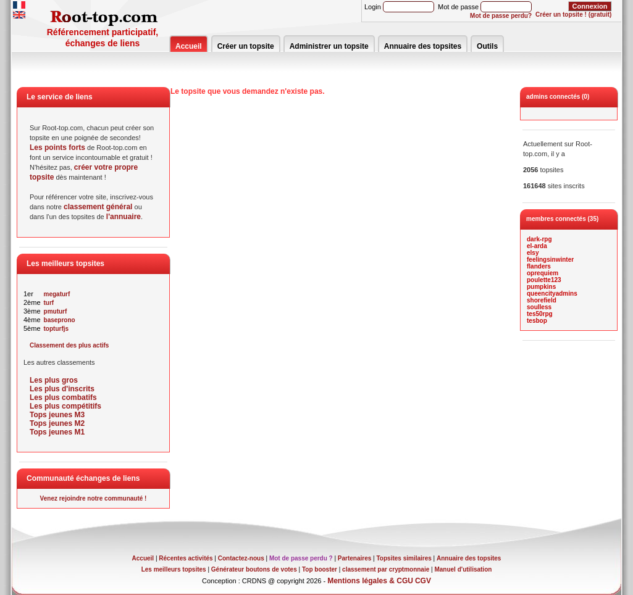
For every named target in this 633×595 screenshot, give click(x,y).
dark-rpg (539, 239)
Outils (487, 46)
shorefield (541, 300)
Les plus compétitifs (65, 406)
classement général (98, 206)
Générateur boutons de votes (254, 569)
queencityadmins (552, 293)
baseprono (59, 320)
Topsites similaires (404, 558)
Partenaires (354, 558)
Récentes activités (185, 558)
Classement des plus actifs (69, 345)
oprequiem (542, 273)
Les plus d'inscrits (62, 389)
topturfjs (56, 328)
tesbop (537, 320)
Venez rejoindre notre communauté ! (93, 498)
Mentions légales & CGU (370, 580)
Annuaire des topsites (422, 46)
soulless (539, 307)
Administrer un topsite (329, 46)
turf (49, 302)
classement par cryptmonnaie (385, 569)
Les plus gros (54, 380)
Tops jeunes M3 (57, 414)
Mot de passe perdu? (501, 15)
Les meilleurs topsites (173, 569)
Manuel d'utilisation (463, 569)
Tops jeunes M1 (57, 432)
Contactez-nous (241, 558)
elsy (533, 252)
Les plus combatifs (63, 397)
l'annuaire (123, 216)
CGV (423, 580)
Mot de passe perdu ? (301, 558)
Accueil (188, 46)
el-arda (537, 246)
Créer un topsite (245, 46)
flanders (539, 266)
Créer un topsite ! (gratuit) (573, 14)
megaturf (57, 294)
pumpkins (541, 286)
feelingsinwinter (550, 259)
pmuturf (55, 311)
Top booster (319, 569)
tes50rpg (540, 313)
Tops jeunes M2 (57, 423)
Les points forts (57, 147)
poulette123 (544, 280)
